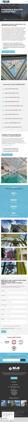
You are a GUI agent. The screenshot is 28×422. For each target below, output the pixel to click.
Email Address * (4, 304)
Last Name (3, 300)
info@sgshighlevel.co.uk (15, 391)
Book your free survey (7, 154)
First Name (3, 295)
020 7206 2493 (15, 389)
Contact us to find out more (8, 51)
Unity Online (19, 419)
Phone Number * (4, 309)
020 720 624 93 (18, 333)
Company (2, 314)
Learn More (14, 382)
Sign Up (23, 364)
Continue (5, 418)
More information (7, 416)
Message (2, 323)
